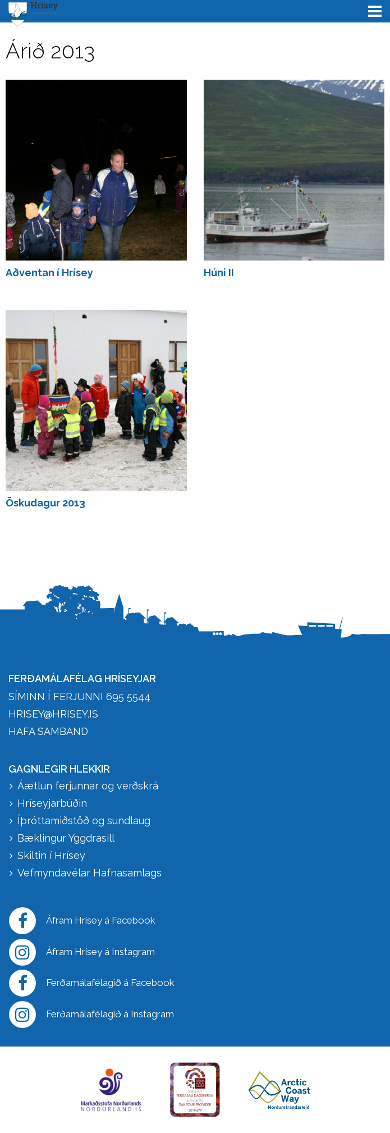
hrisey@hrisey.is (53, 714)
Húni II (219, 272)
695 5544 (128, 696)
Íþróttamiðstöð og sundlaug (83, 820)
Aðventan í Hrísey (49, 272)
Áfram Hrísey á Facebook (82, 920)
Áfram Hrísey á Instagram (82, 952)
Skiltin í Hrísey (51, 855)
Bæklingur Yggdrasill (65, 838)
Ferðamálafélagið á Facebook (92, 983)
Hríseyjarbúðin (52, 803)
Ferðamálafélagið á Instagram (91, 1014)
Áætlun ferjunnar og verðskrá (87, 786)
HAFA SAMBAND (48, 731)
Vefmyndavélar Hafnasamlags (90, 873)
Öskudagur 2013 (45, 503)
